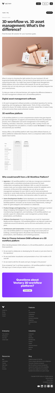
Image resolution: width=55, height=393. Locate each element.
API (29, 324)
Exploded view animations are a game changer (39, 370)
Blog (8, 12)
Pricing (3, 312)
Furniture (30, 341)
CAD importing (32, 312)
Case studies (5, 361)
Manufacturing (32, 339)
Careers (4, 316)
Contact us (4, 310)
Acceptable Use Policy (48, 382)
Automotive (31, 334)
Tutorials (4, 363)
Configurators (32, 314)
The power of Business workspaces (36, 363)
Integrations (31, 320)
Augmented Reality (33, 322)
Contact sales (5, 339)
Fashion (30, 343)
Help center (4, 365)
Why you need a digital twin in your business (38, 368)
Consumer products (33, 345)
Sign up (45, 3)
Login (38, 3)
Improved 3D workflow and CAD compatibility (39, 367)
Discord (4, 367)
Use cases (4, 337)
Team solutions (5, 334)
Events (30, 349)
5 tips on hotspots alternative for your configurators (40, 361)
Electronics (31, 337)
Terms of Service (49, 378)
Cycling (30, 335)
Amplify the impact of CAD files (35, 359)
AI (29, 310)
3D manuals (31, 316)
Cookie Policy (50, 384)
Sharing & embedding (33, 318)
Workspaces (5, 335)
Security (4, 314)
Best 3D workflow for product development (38, 365)
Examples (4, 368)
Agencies (31, 347)
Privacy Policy (50, 380)
